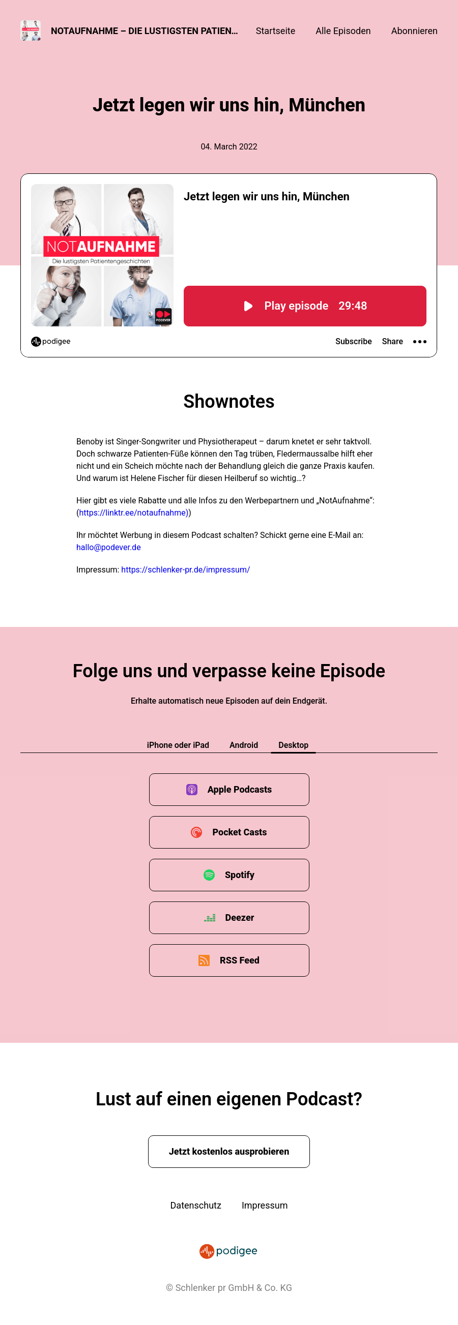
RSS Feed (240, 960)
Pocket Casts (239, 832)
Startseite (275, 30)
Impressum (265, 1205)
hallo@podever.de (108, 547)
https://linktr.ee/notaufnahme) (133, 513)
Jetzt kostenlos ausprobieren (229, 1151)
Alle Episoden (343, 30)
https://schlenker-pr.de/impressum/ (185, 570)
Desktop (293, 745)
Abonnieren (414, 30)
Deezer (239, 917)
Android (244, 745)
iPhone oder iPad (178, 745)
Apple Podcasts (240, 789)
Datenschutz (195, 1205)
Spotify (239, 874)
